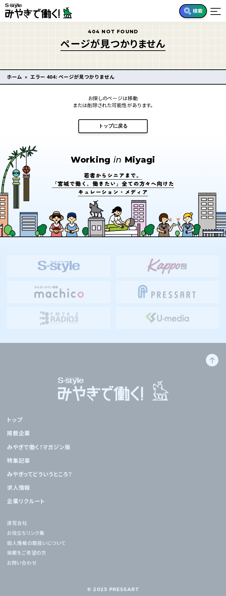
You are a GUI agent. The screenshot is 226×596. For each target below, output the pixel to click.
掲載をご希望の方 (26, 557)
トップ (14, 424)
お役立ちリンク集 (26, 537)
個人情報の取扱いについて (36, 547)
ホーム (14, 76)
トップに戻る (113, 126)
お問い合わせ (21, 567)
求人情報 (18, 492)
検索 (197, 10)
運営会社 (17, 527)
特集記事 (18, 464)
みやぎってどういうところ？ (39, 478)
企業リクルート (26, 505)
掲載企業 (18, 437)
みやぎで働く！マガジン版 (39, 451)
